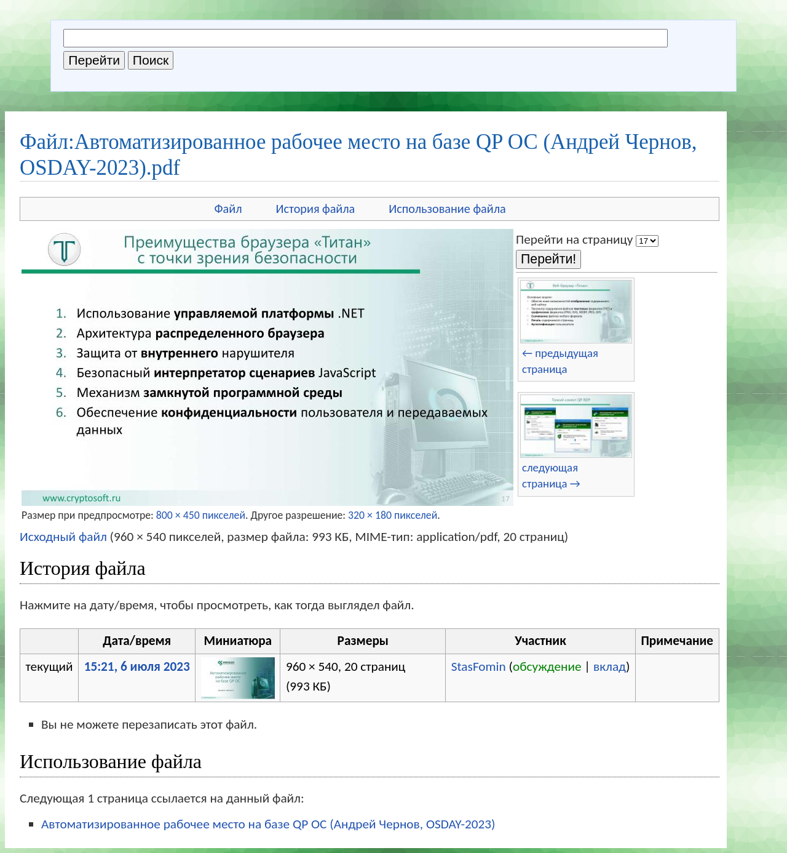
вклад (609, 667)
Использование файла (447, 208)
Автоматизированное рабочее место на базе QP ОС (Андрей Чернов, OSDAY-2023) (268, 824)
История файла (315, 208)
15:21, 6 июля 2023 (137, 667)
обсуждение (547, 667)
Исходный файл (63, 537)
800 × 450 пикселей (200, 515)
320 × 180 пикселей (392, 515)
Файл (228, 208)
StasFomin (478, 667)
